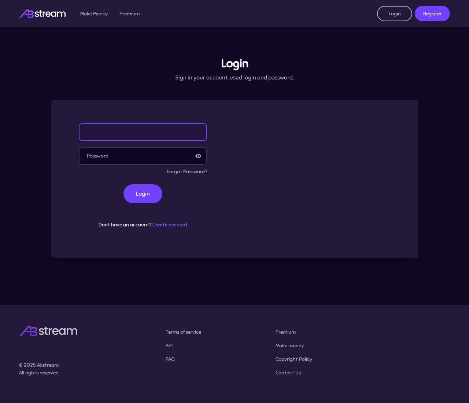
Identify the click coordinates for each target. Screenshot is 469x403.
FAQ (170, 359)
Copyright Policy (294, 359)
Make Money (94, 14)
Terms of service (183, 332)
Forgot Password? (187, 172)
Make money (290, 346)
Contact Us (288, 373)
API (169, 346)
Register (432, 14)
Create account (170, 225)
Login (395, 14)
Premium (129, 14)
